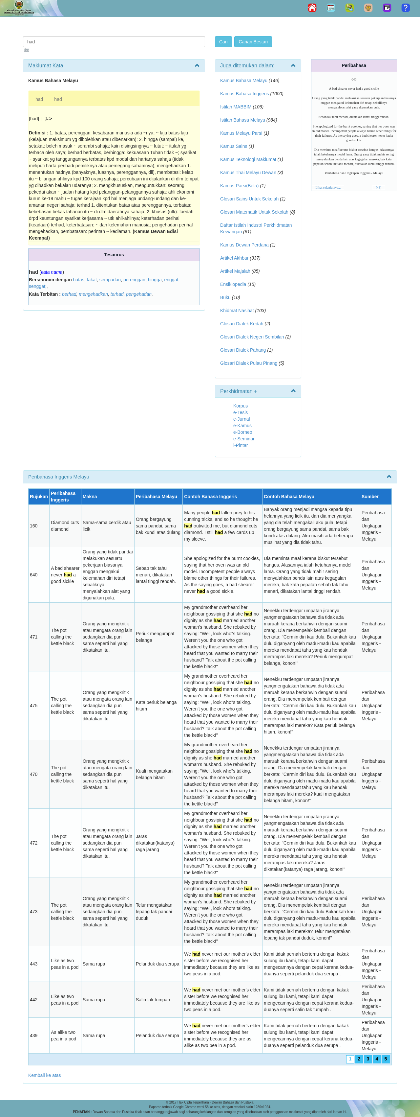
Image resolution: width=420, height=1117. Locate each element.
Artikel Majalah (235, 271)
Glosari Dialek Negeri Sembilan (252, 336)
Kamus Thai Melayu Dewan (248, 172)
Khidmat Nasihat (237, 310)
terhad (117, 294)
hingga (155, 279)
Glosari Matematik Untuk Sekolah (254, 212)
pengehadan (139, 294)
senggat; (38, 286)
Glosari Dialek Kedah (241, 323)
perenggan (134, 279)
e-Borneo (242, 432)
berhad (69, 294)
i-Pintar (240, 445)
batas (78, 279)
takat (92, 279)
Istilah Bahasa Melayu (242, 120)
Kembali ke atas (44, 1075)
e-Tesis (240, 412)
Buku (225, 297)
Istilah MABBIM (236, 106)
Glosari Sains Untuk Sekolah (249, 198)
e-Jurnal (241, 419)
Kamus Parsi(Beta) (239, 185)
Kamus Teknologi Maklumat (248, 159)
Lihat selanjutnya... (328, 187)
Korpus (240, 405)
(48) (379, 187)
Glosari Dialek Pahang (243, 350)
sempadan (110, 279)
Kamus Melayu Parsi (241, 133)
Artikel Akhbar (234, 258)
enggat (171, 279)
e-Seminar (244, 438)
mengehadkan (93, 294)
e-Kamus (242, 425)
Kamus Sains (233, 146)
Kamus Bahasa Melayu (244, 80)
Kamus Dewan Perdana (244, 244)
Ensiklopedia (233, 284)
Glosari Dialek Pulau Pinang (248, 363)
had (39, 99)
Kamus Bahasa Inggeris (244, 93)
